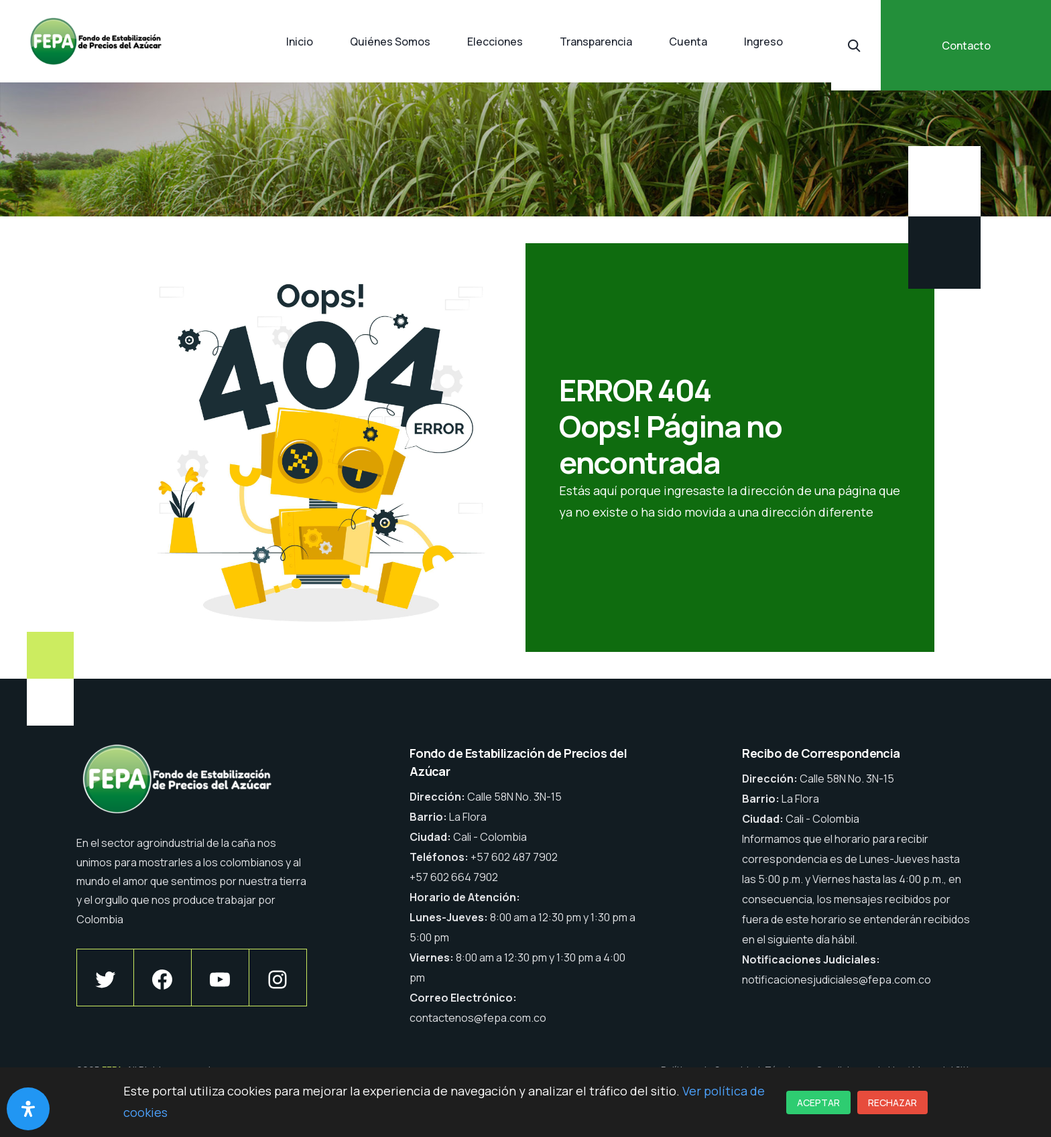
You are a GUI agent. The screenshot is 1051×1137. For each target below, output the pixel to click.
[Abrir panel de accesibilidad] (28, 1108)
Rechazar (892, 1102)
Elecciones (495, 41)
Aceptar (818, 1102)
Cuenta (688, 41)
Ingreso (763, 41)
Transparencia (596, 41)
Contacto (966, 45)
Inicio (299, 41)
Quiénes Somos (390, 41)
